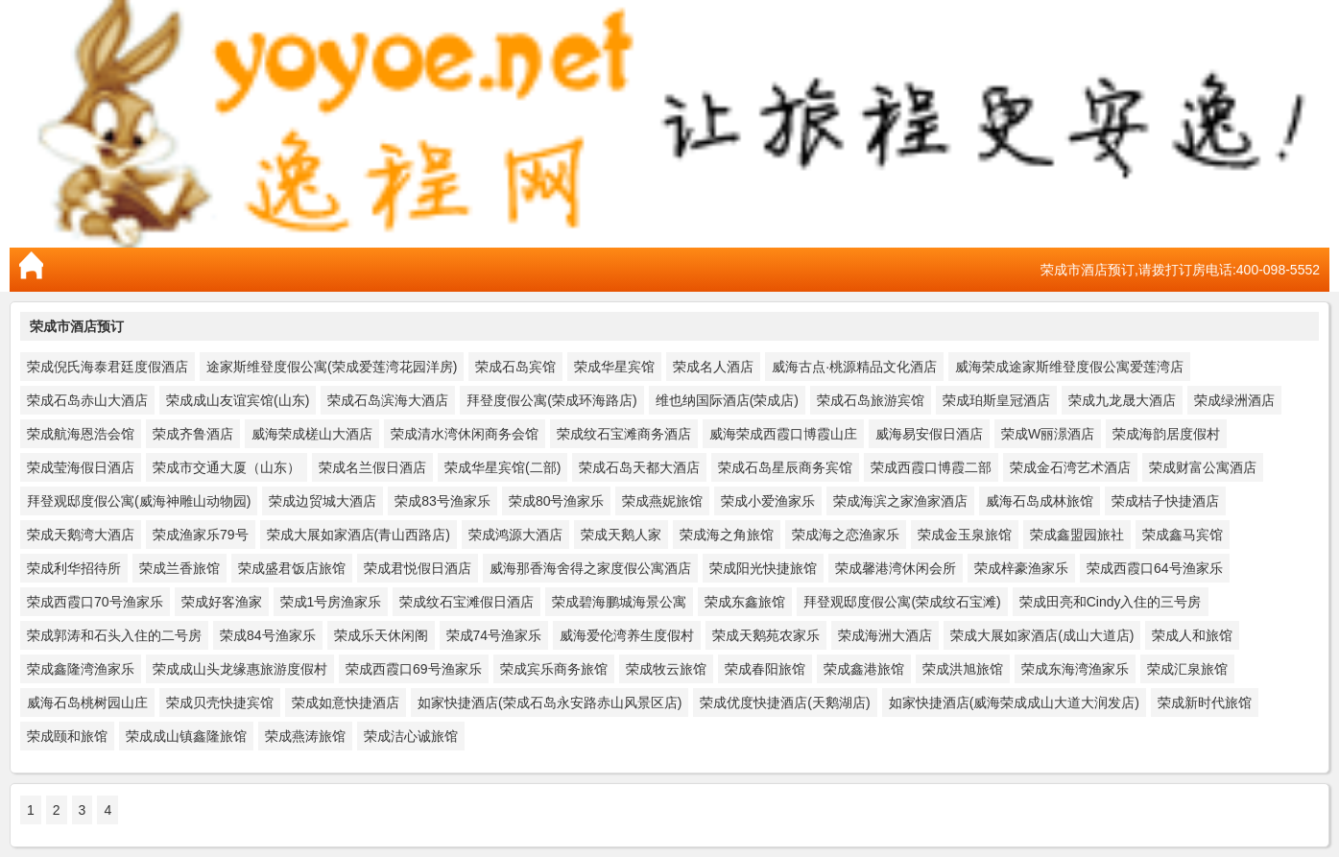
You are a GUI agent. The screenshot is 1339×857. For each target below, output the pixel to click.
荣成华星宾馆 (614, 366)
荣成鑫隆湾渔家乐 (80, 669)
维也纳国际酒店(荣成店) (727, 400)
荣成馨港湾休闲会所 (895, 568)
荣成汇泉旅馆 (1187, 669)
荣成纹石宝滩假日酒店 (466, 601)
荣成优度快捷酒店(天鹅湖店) (785, 702)
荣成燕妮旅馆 (662, 501)
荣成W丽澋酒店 (1047, 433)
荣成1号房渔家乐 (331, 601)
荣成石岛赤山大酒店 (87, 400)
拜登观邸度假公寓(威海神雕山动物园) (139, 501)
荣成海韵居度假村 (1166, 433)
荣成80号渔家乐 (557, 501)
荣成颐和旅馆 (67, 736)
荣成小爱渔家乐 (768, 501)
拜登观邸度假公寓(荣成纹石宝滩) (901, 601)
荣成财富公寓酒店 (1202, 467)
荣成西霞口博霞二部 (931, 467)
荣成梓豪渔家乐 (1021, 568)
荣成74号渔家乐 (494, 635)
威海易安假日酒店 (929, 433)
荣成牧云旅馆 (666, 669)
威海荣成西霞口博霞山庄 (783, 433)
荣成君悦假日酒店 (417, 568)
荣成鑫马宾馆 (1182, 534)
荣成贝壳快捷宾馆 (220, 702)
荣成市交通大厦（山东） (226, 467)
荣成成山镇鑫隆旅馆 (186, 736)
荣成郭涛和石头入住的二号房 (114, 635)
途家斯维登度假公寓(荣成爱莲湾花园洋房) (331, 366)
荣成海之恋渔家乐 (845, 534)
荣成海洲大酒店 (885, 635)
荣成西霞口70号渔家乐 (95, 601)
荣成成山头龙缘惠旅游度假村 (240, 669)
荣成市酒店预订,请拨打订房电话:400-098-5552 (1180, 269)
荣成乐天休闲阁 (381, 635)
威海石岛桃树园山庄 (87, 702)
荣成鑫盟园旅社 (1077, 534)
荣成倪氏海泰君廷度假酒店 (107, 366)
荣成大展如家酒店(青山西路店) (358, 534)
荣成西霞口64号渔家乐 (1155, 568)
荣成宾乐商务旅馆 (554, 669)
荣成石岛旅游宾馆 (870, 400)
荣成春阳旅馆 (765, 669)
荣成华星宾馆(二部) (502, 467)
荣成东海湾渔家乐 (1075, 669)
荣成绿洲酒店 (1234, 400)
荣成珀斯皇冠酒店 (996, 400)
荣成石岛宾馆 (515, 366)
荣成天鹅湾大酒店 (80, 534)
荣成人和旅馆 (1192, 635)
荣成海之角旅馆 (727, 534)
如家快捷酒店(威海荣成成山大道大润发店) (1014, 702)
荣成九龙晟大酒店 (1122, 400)
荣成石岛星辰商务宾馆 (785, 467)
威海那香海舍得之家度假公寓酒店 (590, 568)
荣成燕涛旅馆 (305, 736)
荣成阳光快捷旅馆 (763, 568)
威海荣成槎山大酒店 (311, 433)
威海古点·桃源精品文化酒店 (854, 366)
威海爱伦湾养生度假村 (627, 635)
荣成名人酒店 (713, 366)
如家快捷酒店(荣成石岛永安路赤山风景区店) (549, 702)
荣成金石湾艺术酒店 (1070, 467)
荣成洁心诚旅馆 (411, 736)
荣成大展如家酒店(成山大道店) (1042, 635)
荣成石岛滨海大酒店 (387, 400)
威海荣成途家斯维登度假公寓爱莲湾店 (1069, 366)
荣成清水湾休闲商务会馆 (464, 433)
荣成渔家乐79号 (201, 534)
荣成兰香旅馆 (179, 568)
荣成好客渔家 (221, 601)
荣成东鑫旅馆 (745, 601)
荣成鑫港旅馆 (864, 669)
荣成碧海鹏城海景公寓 (619, 601)
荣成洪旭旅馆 (962, 669)
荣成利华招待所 (74, 568)
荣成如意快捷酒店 (345, 702)
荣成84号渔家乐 (268, 635)
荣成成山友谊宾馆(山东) (237, 400)
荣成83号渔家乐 (442, 501)
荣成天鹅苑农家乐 (766, 635)
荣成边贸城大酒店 (322, 501)
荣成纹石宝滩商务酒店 (624, 433)
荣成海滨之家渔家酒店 (900, 501)
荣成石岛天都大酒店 (639, 467)
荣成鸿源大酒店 (515, 534)
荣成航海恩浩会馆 (80, 433)
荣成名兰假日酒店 (372, 467)
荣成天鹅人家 (621, 534)
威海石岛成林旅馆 (1039, 501)
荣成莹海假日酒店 (80, 467)
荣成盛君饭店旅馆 (292, 568)
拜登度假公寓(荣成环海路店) (551, 400)
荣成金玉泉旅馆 (965, 534)
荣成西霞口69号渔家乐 (414, 669)
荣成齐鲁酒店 (193, 433)
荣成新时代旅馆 (1205, 702)
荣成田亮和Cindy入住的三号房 (1110, 601)
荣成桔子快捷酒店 (1165, 501)
